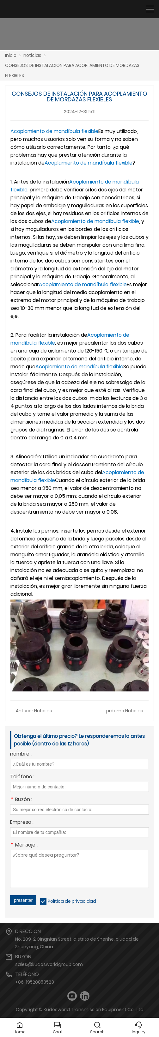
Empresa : (22, 823)
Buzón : (21, 800)
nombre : (21, 754)
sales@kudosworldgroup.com (49, 964)
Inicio (10, 55)
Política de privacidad (72, 901)
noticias (32, 55)
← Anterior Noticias (31, 711)
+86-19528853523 (34, 982)
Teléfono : (22, 777)
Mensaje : (24, 845)
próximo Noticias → (127, 711)
